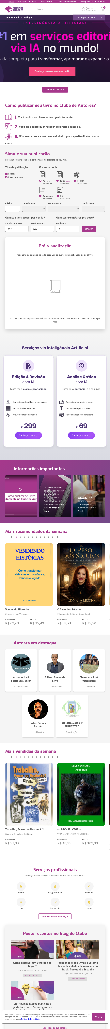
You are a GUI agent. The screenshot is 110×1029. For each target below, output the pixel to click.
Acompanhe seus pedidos (92, 1)
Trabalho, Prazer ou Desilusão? (24, 829)
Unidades (61, 223)
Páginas (9, 203)
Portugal (21, 1)
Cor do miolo (88, 203)
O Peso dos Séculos (69, 609)
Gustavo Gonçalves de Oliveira (19, 833)
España (32, 1)
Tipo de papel (29, 203)
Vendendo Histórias (17, 609)
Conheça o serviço (28, 435)
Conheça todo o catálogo (19, 17)
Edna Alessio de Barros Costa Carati (73, 614)
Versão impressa (13, 223)
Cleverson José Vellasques (17, 614)
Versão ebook (38, 223)
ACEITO (98, 1016)
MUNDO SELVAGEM (69, 829)
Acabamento (54, 203)
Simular (89, 228)
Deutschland (46, 1)
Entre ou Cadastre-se (91, 9)
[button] (11, 537)
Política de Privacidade (30, 1019)
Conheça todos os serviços (55, 916)
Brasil (11, 1)
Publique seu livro (67, 1)
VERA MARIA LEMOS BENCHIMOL (73, 833)
